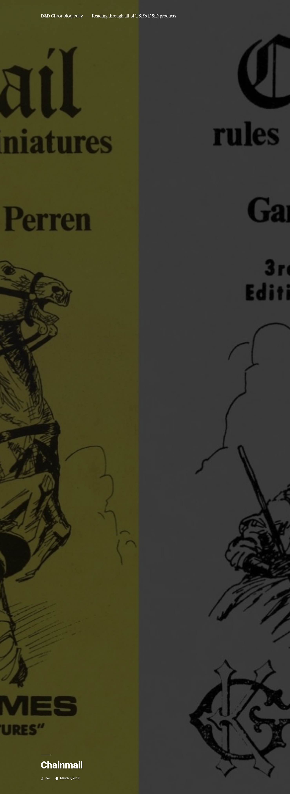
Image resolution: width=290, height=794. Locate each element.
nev (47, 778)
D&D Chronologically (62, 16)
